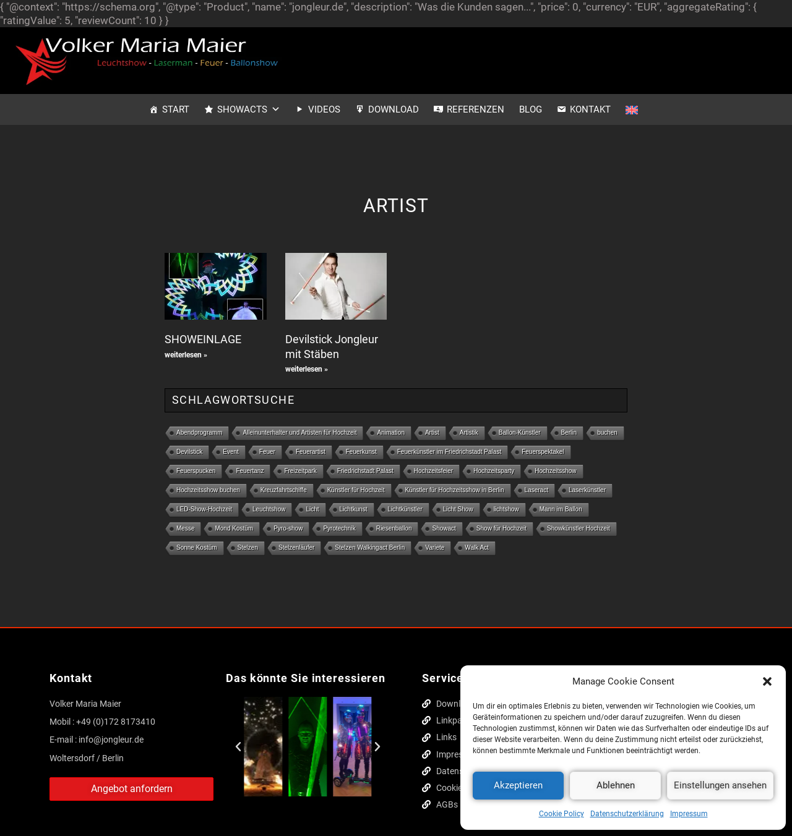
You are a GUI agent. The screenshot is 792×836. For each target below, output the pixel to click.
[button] (767, 681)
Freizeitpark (300, 470)
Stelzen (248, 547)
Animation (390, 432)
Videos (324, 109)
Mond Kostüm (234, 528)
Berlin (569, 432)
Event (231, 451)
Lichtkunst (354, 509)
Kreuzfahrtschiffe (283, 490)
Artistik (469, 432)
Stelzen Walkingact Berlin (370, 547)
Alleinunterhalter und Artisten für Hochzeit (299, 432)
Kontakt (590, 109)
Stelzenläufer (296, 547)
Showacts (248, 109)
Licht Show (458, 509)
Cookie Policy (561, 813)
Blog (530, 109)
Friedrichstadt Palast (365, 470)
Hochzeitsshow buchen (208, 490)
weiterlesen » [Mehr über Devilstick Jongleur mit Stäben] (306, 369)
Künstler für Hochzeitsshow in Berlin (454, 490)
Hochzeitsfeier (433, 470)
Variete (434, 547)
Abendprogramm (199, 432)
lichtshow (506, 509)
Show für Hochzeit (501, 528)
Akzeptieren (518, 785)
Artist (432, 432)
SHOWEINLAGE (203, 339)
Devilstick (189, 451)
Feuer (267, 451)
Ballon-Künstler (520, 432)
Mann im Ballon (561, 509)
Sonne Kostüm (196, 547)
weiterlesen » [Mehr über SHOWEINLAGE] (186, 355)
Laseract (536, 490)
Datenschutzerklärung (627, 813)
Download (393, 109)
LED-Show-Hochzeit (204, 509)
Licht (312, 509)
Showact (443, 528)
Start (175, 109)
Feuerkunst (361, 451)
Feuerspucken (195, 470)
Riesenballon (394, 528)
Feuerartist (310, 451)
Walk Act (477, 547)
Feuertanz (250, 470)
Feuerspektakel (543, 451)
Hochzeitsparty (493, 470)
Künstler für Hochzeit (356, 490)
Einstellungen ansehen (720, 785)
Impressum (689, 813)
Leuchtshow (268, 509)
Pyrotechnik (339, 528)
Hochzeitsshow (555, 470)
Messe (185, 528)
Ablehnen (615, 785)
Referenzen (475, 109)
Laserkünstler (587, 490)
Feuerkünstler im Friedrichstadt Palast (449, 451)
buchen (607, 432)
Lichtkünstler (405, 509)
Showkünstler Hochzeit (578, 528)
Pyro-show (288, 528)
